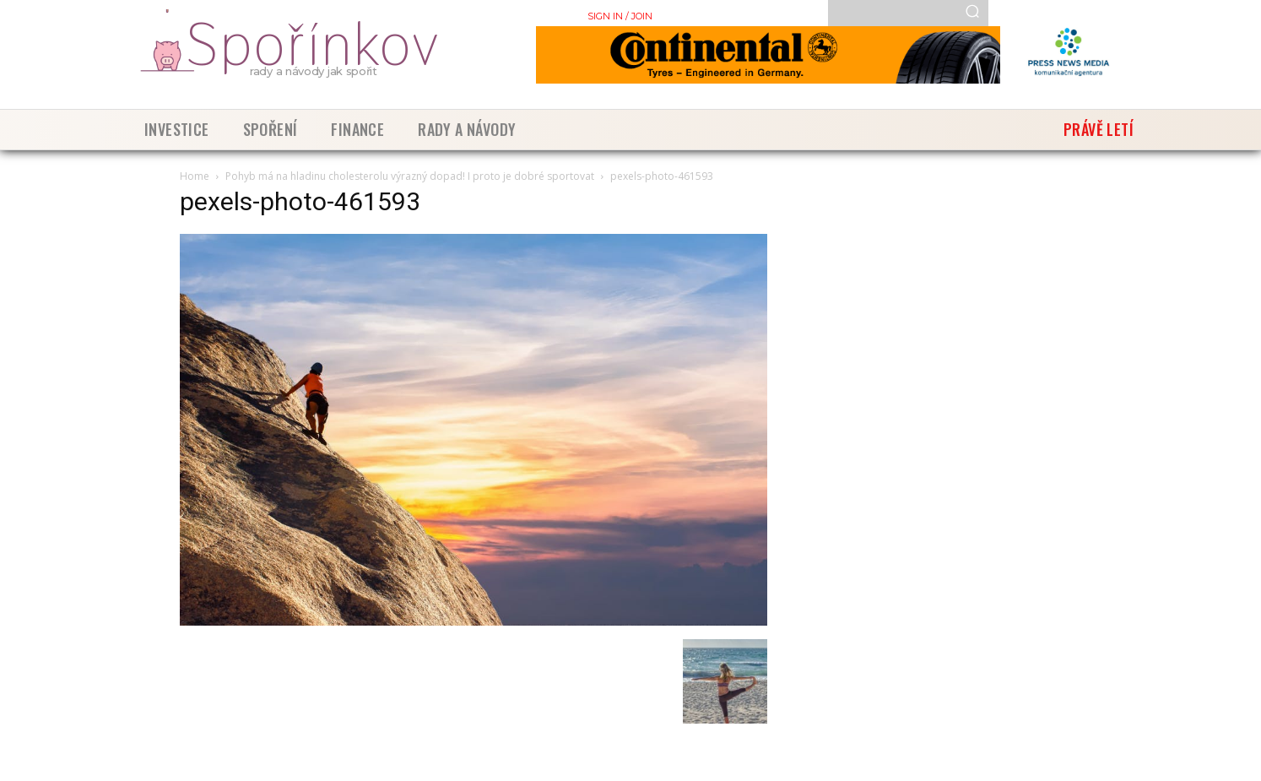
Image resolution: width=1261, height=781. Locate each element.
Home (194, 176)
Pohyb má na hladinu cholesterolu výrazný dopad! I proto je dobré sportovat (409, 176)
